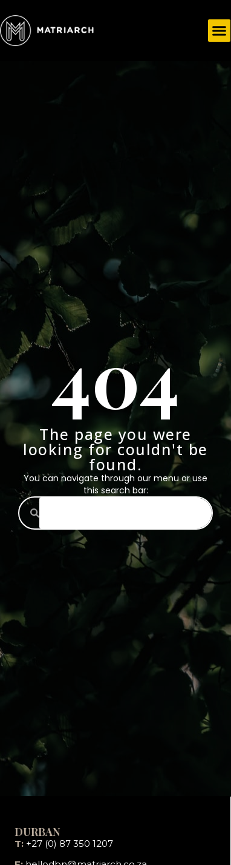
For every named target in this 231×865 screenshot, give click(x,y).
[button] (219, 31)
